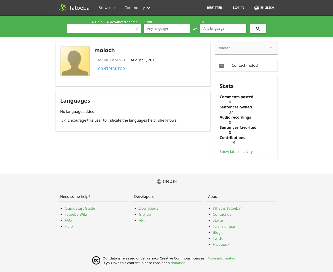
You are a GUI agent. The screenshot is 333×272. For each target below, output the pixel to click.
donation (178, 262)
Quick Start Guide (80, 208)
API (142, 220)
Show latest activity (236, 151)
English (264, 8)
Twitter (219, 238)
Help (99, 21)
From (148, 21)
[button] (195, 28)
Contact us (222, 214)
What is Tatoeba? (227, 208)
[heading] (246, 47)
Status (218, 220)
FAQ (68, 220)
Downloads (148, 208)
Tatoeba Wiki (76, 214)
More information (222, 258)
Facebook (221, 244)
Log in (238, 7)
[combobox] (167, 28)
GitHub (145, 214)
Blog (217, 232)
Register (214, 7)
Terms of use (224, 226)
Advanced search (124, 21)
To (202, 21)
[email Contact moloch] (246, 65)
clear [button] (137, 29)
